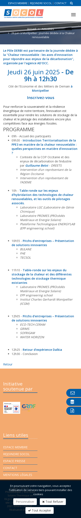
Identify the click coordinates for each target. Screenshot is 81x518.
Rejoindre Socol (41, 3)
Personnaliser (25, 502)
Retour (7, 364)
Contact (60, 3)
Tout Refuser (52, 502)
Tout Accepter (39, 510)
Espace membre (17, 3)
